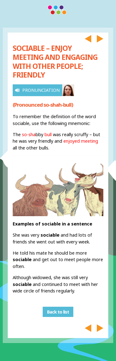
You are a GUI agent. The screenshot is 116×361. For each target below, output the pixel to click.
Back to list (58, 312)
